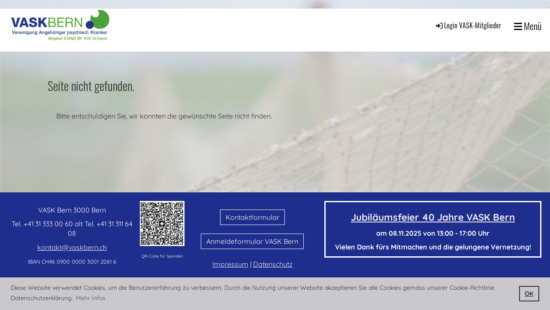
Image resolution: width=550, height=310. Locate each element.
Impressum (230, 264)
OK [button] (529, 294)
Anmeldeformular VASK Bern (252, 241)
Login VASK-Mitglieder (468, 25)
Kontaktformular (252, 217)
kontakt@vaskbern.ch (72, 247)
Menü (527, 26)
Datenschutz (273, 264)
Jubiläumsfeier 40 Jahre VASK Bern (433, 217)
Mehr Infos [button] (91, 298)
